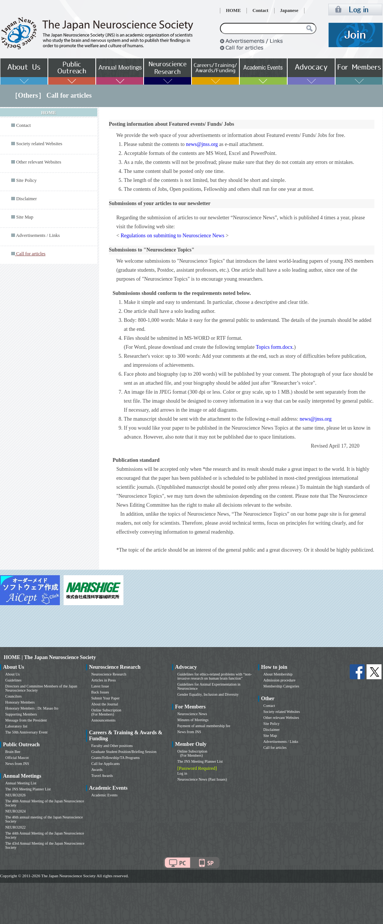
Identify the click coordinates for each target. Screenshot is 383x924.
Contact (260, 10)
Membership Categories (281, 686)
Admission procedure (279, 680)
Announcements (103, 720)
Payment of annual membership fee (203, 726)
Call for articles (275, 747)
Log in (182, 773)
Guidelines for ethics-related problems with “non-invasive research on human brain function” (214, 676)
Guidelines (13, 680)
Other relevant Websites (38, 162)
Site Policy (26, 180)
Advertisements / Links (38, 235)
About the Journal (104, 704)
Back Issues (100, 692)
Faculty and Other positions (112, 746)
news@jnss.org (202, 144)
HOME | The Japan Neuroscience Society (50, 657)
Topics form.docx (274, 347)
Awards (96, 770)
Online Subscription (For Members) (106, 712)
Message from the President (26, 720)
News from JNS (17, 764)
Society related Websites (39, 143)
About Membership (277, 674)
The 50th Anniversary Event (26, 732)
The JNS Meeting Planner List (28, 789)
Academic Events (104, 795)
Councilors (13, 696)
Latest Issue (100, 686)
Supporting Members (21, 714)
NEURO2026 (15, 795)
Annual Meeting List (20, 783)
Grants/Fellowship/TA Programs (115, 758)
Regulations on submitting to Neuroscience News (172, 235)
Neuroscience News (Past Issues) (202, 779)
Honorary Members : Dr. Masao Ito (31, 708)
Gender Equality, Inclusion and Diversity (208, 694)
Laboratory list (16, 726)
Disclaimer (26, 198)
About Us (12, 674)
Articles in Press (103, 680)
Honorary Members (20, 702)
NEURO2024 (15, 811)
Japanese (289, 10)
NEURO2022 (15, 827)
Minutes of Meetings (192, 720)
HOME (233, 10)
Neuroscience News (192, 714)
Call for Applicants (105, 764)
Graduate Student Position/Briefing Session (123, 752)
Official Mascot (17, 758)
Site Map (24, 217)
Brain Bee (12, 752)
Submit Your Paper (105, 698)
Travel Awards (102, 776)
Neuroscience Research (108, 674)
